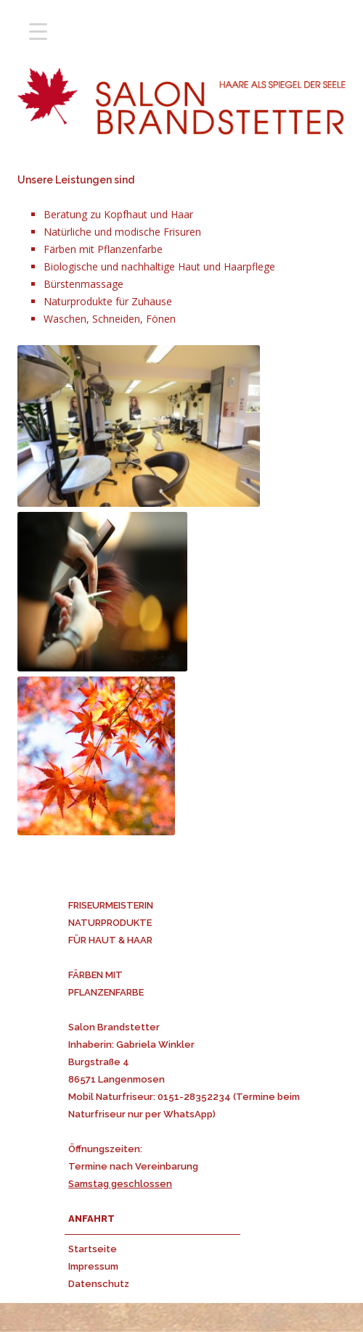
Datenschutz (98, 1283)
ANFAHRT (91, 1218)
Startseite (92, 1249)
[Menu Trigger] (38, 31)
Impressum (93, 1266)
